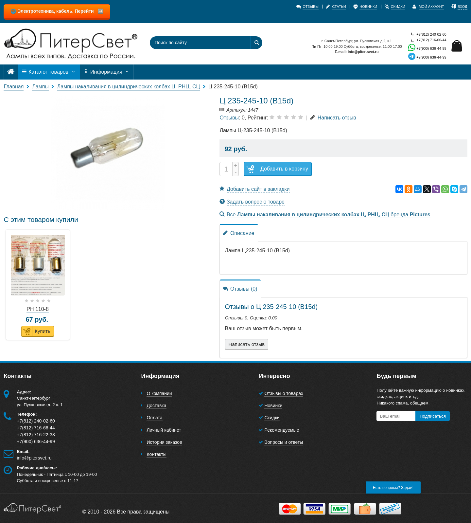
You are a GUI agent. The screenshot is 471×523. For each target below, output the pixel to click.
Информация (107, 72)
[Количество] (226, 169)
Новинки (273, 405)
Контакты (156, 454)
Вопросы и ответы (283, 442)
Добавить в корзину (276, 169)
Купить (36, 331)
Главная (14, 86)
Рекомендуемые (281, 430)
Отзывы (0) (240, 288)
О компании (159, 393)
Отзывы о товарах (283, 393)
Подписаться (433, 416)
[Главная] (11, 72)
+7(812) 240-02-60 (427, 34)
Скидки (271, 417)
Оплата (154, 417)
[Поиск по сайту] (196, 42)
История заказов (164, 442)
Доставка (156, 405)
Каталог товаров (48, 72)
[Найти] (256, 42)
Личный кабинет (164, 430)
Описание (238, 232)
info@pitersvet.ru (34, 457)
